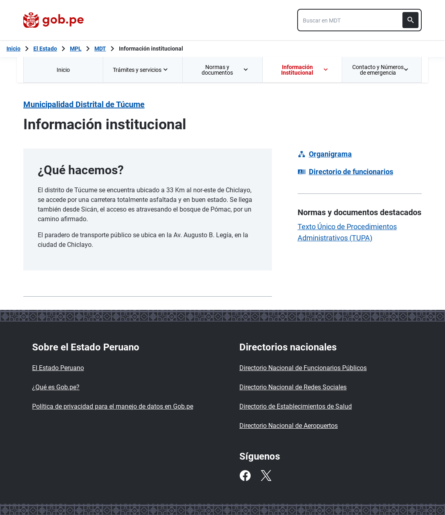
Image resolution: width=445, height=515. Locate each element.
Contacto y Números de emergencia (380, 70)
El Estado (45, 48)
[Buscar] (410, 20)
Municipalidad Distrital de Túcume (84, 104)
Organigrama (330, 154)
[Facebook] (245, 475)
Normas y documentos (225, 70)
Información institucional (151, 48)
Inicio (63, 70)
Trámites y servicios (141, 70)
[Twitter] (265, 475)
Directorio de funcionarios (351, 171)
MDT (100, 48)
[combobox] (359, 20)
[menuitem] (63, 69)
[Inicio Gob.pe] (13, 48)
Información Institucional (305, 70)
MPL (76, 48)
